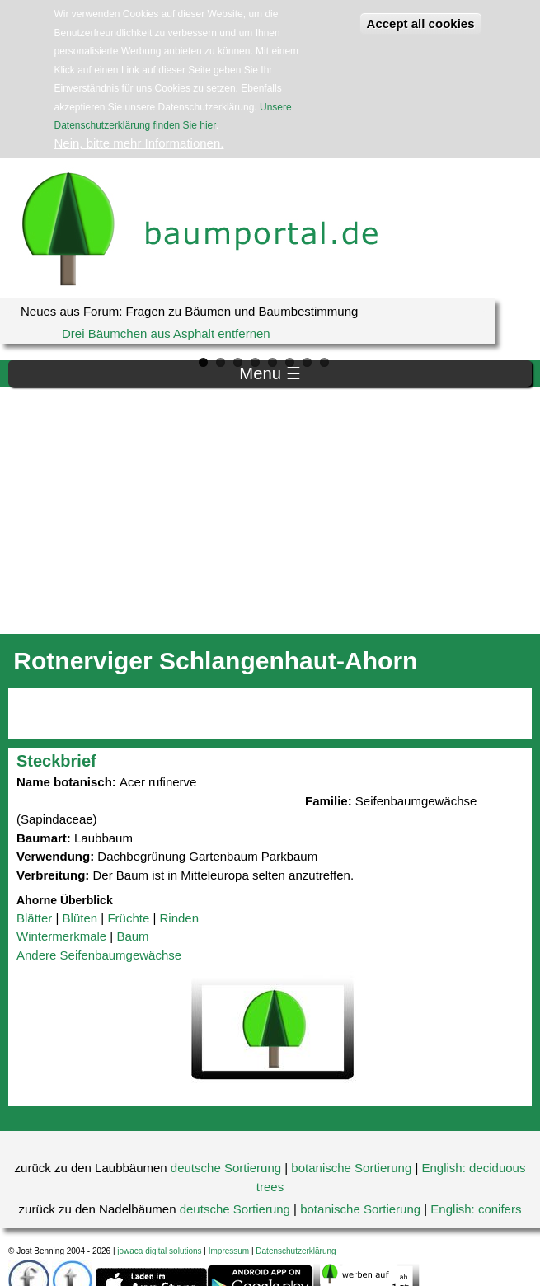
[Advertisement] (270, 510)
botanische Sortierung (351, 1168)
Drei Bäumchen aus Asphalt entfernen (166, 333)
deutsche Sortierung (226, 1168)
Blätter (34, 918)
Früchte (128, 918)
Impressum (229, 1250)
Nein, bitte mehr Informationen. (139, 143)
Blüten (80, 918)
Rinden (179, 918)
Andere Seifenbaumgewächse (98, 955)
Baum (132, 936)
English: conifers (475, 1209)
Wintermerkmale (61, 936)
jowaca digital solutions (159, 1250)
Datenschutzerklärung (296, 1250)
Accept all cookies (421, 23)
